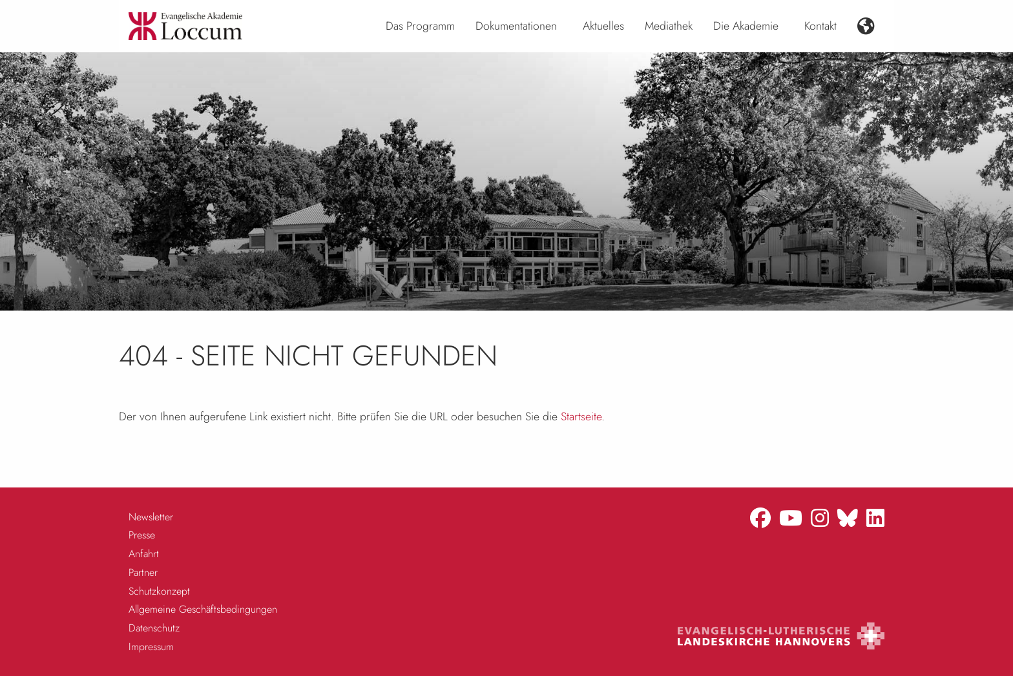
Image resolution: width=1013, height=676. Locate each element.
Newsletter (151, 516)
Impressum (151, 646)
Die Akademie (745, 25)
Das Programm (420, 25)
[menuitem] (420, 26)
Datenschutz (154, 627)
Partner (143, 572)
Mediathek (669, 25)
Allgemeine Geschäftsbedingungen (203, 609)
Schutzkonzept (159, 591)
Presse (142, 534)
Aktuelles (603, 25)
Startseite (581, 416)
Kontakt (820, 25)
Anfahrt (144, 553)
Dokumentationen (516, 25)
